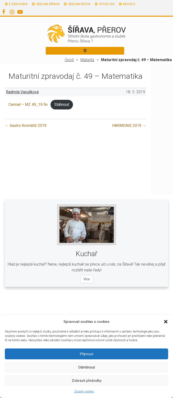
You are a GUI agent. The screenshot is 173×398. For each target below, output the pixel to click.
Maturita (87, 60)
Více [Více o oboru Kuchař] (86, 279)
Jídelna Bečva (79, 4)
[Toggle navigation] (85, 51)
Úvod (69, 60)
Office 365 (107, 4)
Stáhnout (61, 104)
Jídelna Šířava (47, 4)
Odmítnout (86, 367)
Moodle (129, 4)
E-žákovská (18, 4)
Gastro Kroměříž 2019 (25, 125)
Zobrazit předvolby (86, 380)
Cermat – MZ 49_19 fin (28, 104)
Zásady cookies (84, 391)
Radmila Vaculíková (22, 92)
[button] (165, 321)
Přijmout (86, 354)
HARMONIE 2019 (129, 125)
